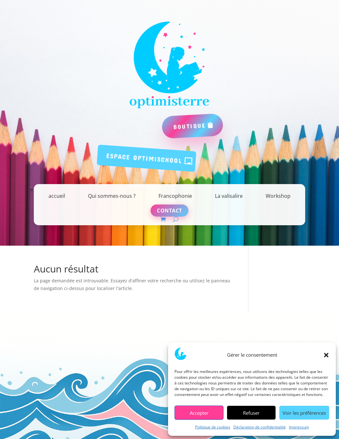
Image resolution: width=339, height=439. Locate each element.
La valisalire (229, 195)
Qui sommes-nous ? (112, 195)
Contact (169, 210)
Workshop (278, 195)
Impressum (299, 427)
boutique (189, 125)
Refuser (251, 413)
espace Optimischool (144, 158)
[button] (326, 355)
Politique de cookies (212, 427)
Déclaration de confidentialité (259, 427)
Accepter (199, 413)
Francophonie (175, 195)
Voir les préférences (304, 413)
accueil (56, 195)
